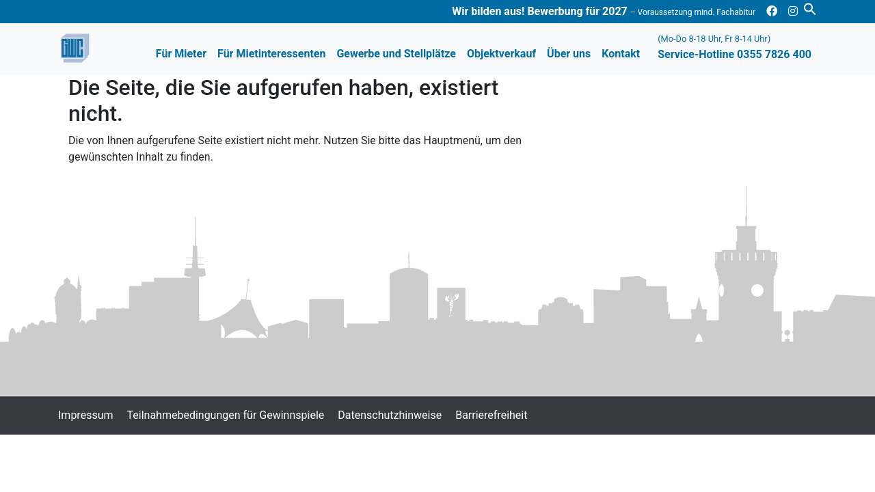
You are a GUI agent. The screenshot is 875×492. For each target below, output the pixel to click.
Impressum (85, 415)
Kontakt (621, 53)
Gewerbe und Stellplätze (396, 53)
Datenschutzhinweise (390, 415)
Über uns (569, 53)
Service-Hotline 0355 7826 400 (734, 47)
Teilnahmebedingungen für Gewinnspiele (226, 415)
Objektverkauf (501, 53)
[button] (810, 7)
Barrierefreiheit (491, 415)
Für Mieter (181, 53)
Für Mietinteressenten (271, 53)
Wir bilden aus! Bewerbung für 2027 (603, 11)
